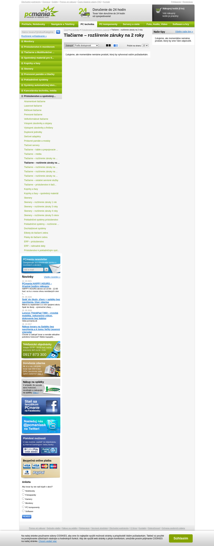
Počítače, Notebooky (33, 24)
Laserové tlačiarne (33, 106)
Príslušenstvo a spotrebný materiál (95, 30)
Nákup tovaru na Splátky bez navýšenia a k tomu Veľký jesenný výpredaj (41, 329)
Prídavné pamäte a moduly (37, 141)
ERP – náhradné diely (34, 246)
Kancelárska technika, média (40, 90)
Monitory (29, 41)
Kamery (27, 499)
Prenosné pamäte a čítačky (39, 74)
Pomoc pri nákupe (68, 2)
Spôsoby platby (54, 528)
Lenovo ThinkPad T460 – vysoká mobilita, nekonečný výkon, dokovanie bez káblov (40, 316)
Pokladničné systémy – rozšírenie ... (41, 224)
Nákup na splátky (69, 528)
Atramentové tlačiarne (34, 101)
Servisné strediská (99, 528)
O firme (134, 528)
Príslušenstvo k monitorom (39, 46)
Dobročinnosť (154, 528)
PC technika (87, 24)
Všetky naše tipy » (184, 31)
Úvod (66, 30)
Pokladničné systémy (36, 79)
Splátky (55, 2)
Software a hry (181, 24)
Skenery (28, 68)
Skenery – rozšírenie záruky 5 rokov (41, 215)
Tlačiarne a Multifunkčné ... (39, 52)
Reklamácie (84, 528)
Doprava (46, 2)
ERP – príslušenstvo (34, 241)
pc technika (74, 30)
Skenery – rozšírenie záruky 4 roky (41, 211)
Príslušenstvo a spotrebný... (40, 96)
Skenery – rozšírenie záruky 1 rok (40, 202)
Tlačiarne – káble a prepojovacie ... (41, 149)
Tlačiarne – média (32, 154)
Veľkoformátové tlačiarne (36, 119)
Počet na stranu (134, 46)
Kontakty (143, 528)
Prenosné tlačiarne (33, 114)
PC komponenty (108, 24)
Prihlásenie (176, 2)
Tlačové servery (32, 145)
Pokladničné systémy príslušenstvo (41, 219)
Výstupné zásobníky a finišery (38, 127)
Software (27, 511)
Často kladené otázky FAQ (89, 2)
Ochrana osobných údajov (173, 528)
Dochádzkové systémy (35, 228)
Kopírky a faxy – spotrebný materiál (41, 193)
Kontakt (106, 2)
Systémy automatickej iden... (40, 85)
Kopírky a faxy (32, 63)
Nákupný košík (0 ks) (173, 8)
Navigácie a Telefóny (63, 24)
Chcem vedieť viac (48, 541)
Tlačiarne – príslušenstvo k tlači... (40, 184)
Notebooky (28, 491)
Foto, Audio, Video (157, 24)
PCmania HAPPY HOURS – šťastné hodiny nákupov (37, 285)
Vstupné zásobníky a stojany (38, 123)
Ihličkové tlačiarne (32, 110)
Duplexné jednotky (33, 132)
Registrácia (188, 2)
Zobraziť (69, 46)
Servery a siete (131, 24)
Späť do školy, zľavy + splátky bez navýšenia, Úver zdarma (41, 300)
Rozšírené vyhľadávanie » (34, 36)
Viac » (40, 374)
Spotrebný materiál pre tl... (39, 57)
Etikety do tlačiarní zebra (36, 233)
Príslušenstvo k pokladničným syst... (41, 250)
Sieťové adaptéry (32, 136)
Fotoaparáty (29, 495)
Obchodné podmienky (31, 2)
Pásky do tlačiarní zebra (35, 237)
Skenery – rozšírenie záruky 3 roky (41, 206)
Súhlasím (181, 538)
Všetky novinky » (52, 277)
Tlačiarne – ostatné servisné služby (41, 180)
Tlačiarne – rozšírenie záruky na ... (41, 158)
